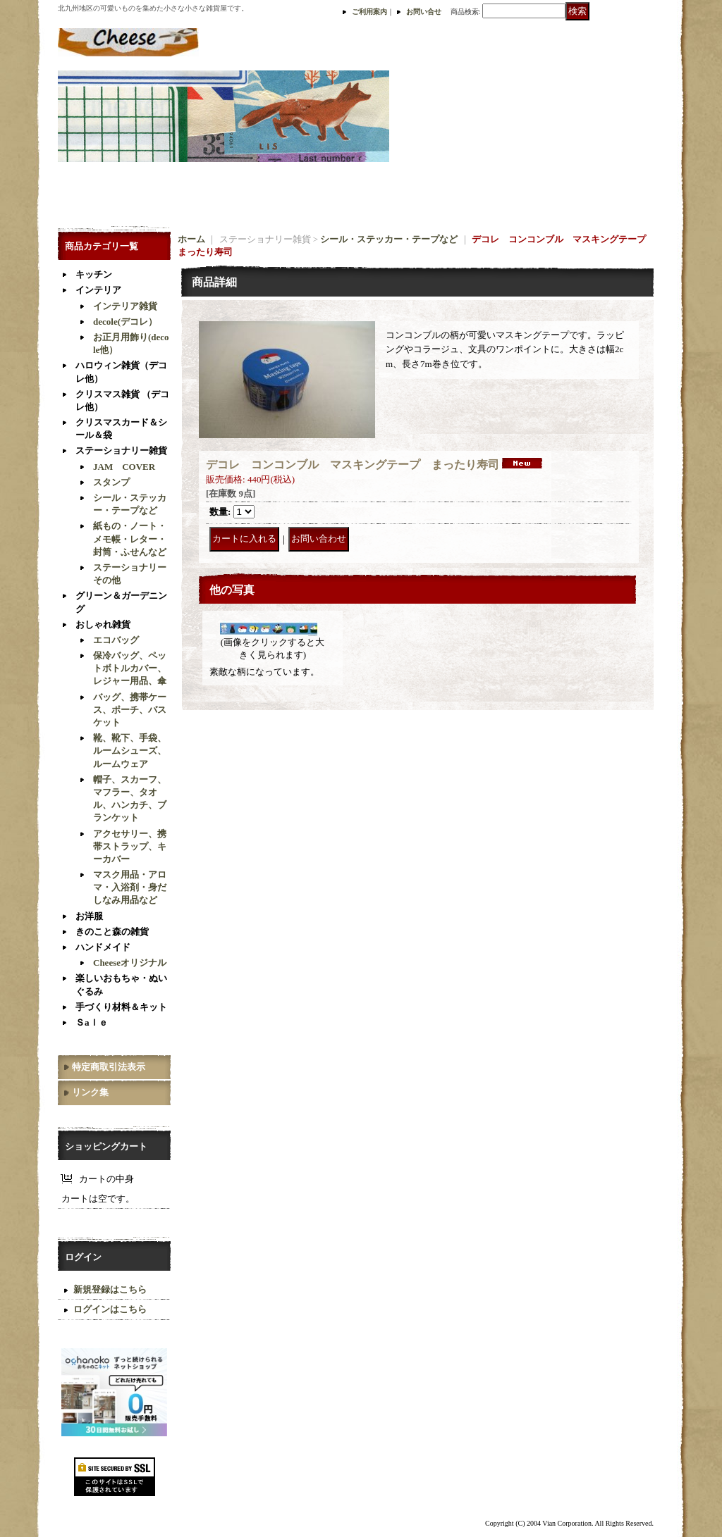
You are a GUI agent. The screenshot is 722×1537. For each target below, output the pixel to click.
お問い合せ (423, 11)
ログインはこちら (110, 1309)
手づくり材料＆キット (121, 1007)
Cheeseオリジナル (129, 962)
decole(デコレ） (125, 321)
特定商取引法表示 (108, 1067)
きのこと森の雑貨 (112, 931)
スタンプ (111, 482)
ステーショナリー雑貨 (121, 450)
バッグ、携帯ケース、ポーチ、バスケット (129, 710)
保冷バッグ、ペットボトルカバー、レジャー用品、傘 (129, 668)
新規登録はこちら (110, 1289)
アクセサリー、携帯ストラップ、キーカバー (129, 846)
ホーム (191, 239)
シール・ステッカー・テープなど (389, 239)
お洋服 (89, 916)
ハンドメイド (102, 947)
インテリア (98, 290)
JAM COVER (124, 466)
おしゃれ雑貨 (102, 624)
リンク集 (90, 1092)
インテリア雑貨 (125, 306)
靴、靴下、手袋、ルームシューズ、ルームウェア (129, 750)
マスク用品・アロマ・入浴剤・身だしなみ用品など (129, 887)
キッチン (93, 274)
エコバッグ (116, 640)
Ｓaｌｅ (91, 1022)
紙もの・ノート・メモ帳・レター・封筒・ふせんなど (129, 538)
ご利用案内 (369, 11)
